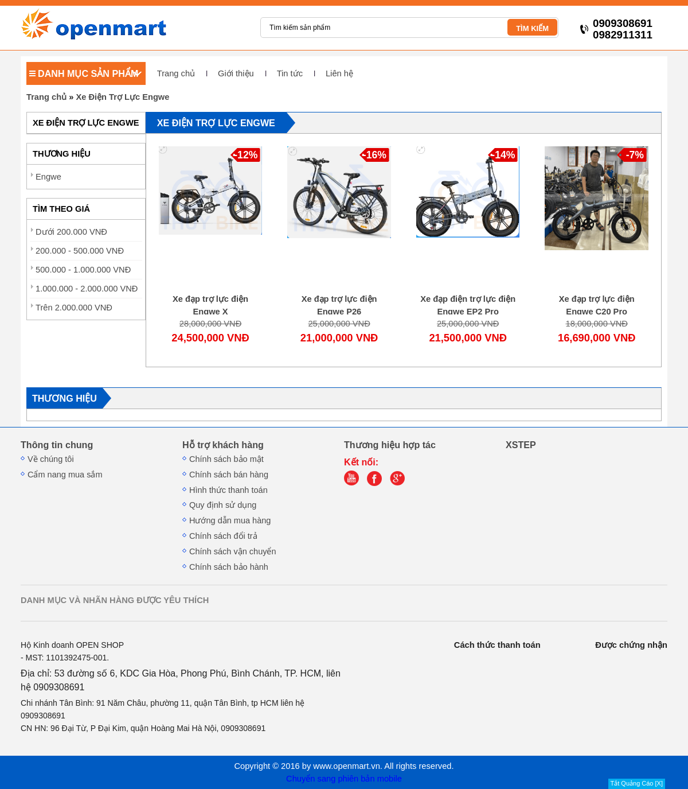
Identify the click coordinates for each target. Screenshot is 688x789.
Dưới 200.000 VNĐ (71, 231)
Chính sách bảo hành (228, 567)
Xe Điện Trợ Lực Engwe (122, 97)
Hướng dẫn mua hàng (230, 520)
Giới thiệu (236, 73)
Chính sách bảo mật (226, 459)
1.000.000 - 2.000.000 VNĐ (87, 288)
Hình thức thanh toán (228, 490)
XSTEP (521, 445)
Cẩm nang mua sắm (65, 474)
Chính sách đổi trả (223, 536)
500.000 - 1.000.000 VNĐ (83, 269)
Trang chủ (176, 73)
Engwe (48, 176)
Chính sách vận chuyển (232, 551)
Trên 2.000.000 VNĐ (74, 307)
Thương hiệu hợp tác (390, 445)
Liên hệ (339, 73)
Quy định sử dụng (222, 505)
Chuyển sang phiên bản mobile (344, 778)
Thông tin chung (57, 445)
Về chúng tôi (51, 459)
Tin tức (290, 73)
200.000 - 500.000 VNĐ (80, 250)
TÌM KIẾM (532, 28)
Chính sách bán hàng (228, 474)
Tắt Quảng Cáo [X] (637, 783)
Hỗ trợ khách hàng (223, 445)
